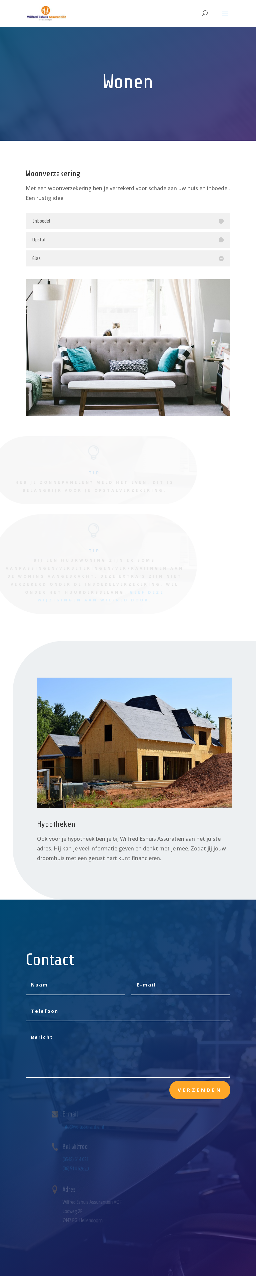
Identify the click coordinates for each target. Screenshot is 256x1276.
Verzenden (200, 1089)
